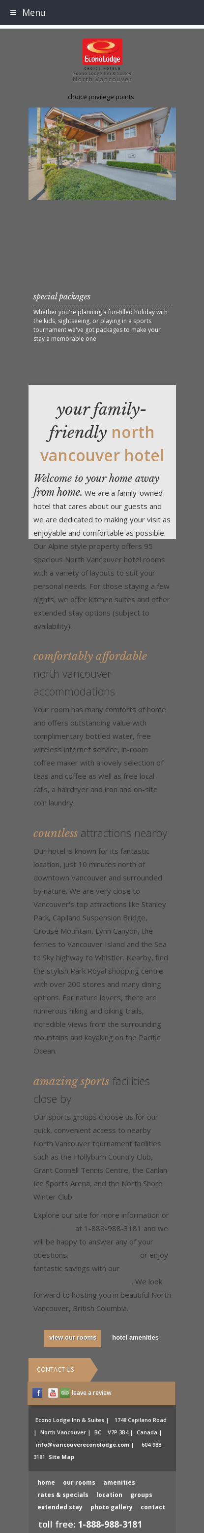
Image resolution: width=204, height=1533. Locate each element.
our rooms (79, 1482)
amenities (119, 1482)
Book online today (104, 1255)
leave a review (92, 1392)
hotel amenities (135, 1337)
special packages (61, 296)
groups (141, 1495)
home (46, 1482)
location (109, 1495)
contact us (53, 1228)
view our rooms (72, 1337)
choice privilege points (101, 96)
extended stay (60, 1507)
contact (153, 1507)
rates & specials (62, 1495)
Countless (100, 833)
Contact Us (55, 1369)
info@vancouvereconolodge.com (82, 1444)
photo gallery (111, 1507)
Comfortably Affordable (90, 674)
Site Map (61, 1456)
